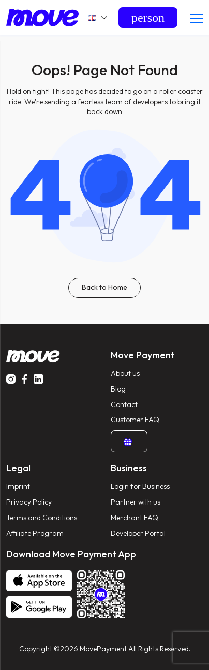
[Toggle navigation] (196, 17)
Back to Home (104, 287)
